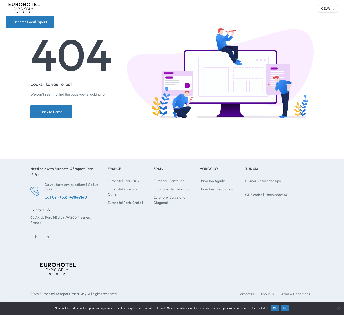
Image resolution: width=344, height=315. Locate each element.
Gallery (241, 8)
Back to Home (51, 112)
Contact (260, 8)
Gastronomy (190, 8)
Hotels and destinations (130, 8)
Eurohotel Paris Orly (123, 181)
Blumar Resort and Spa (263, 181)
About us (267, 294)
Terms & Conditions (295, 294)
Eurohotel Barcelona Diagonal (169, 200)
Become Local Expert (30, 22)
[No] (338, 308)
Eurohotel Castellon (169, 181)
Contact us (246, 294)
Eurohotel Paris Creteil (125, 202)
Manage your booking (296, 8)
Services (166, 8)
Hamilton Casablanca (216, 189)
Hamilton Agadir (212, 181)
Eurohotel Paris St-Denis (122, 192)
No (285, 308)
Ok (275, 308)
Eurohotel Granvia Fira (171, 189)
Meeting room (218, 8)
